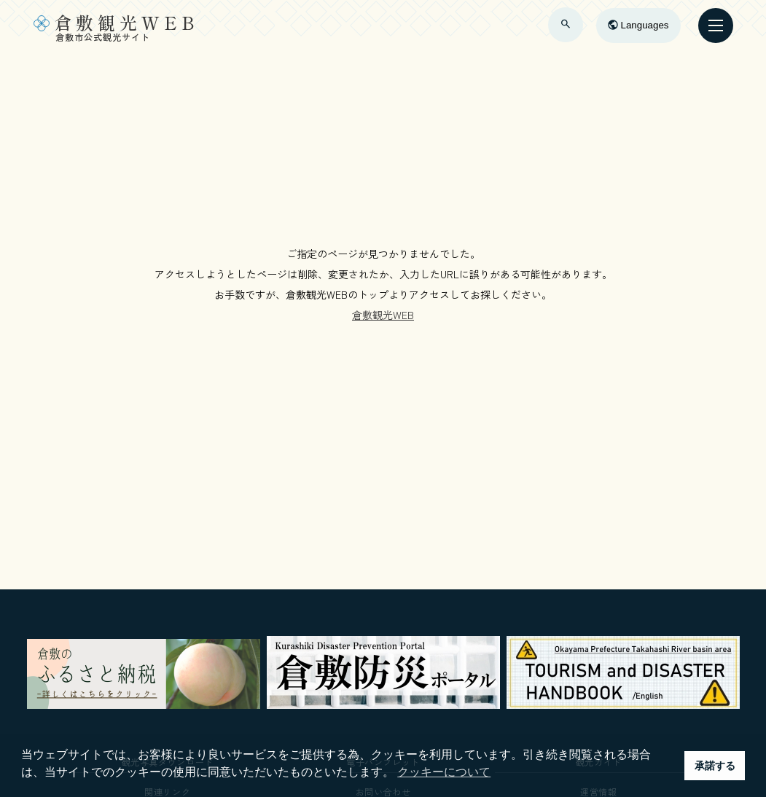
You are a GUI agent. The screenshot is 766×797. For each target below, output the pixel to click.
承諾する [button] (715, 766)
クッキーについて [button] (444, 772)
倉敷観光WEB (383, 314)
